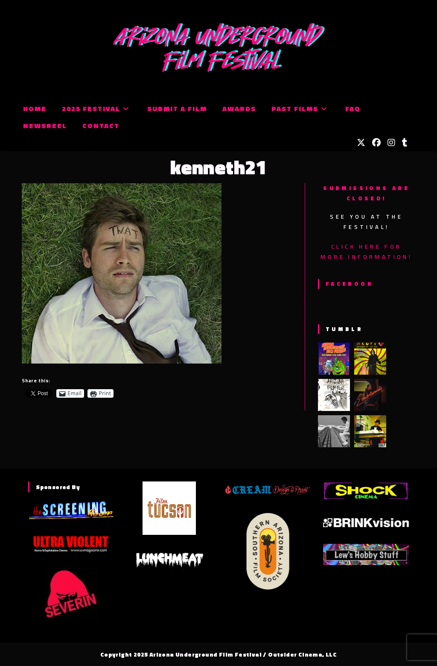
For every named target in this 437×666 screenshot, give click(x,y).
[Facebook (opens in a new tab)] (376, 142)
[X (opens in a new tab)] (361, 142)
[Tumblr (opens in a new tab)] (405, 142)
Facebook (349, 283)
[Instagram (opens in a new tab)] (391, 142)
